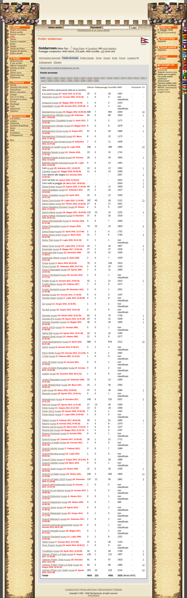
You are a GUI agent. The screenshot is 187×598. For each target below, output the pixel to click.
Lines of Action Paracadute (55, 368)
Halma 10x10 (48, 327)
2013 (129, 78)
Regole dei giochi (18, 51)
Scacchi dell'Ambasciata (54, 484)
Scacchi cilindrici (50, 463)
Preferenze (15, 77)
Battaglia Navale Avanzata (55, 163)
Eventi (13, 70)
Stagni (13, 46)
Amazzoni (47, 103)
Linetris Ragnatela (51, 379)
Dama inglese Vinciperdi (54, 215)
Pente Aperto (48, 414)
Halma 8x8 (47, 333)
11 (143, 474)
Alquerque (47, 97)
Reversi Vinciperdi (51, 433)
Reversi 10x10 (49, 427)
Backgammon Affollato (53, 115)
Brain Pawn (78, 48)
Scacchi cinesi (49, 468)
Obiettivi (14, 111)
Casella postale (17, 68)
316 (12, 37)
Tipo (44, 87)
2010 (43, 80)
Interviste (14, 123)
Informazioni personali (49, 58)
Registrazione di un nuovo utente (93, 30)
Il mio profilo (16, 63)
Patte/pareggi (101, 87)
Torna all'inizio (93, 595)
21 (143, 200)
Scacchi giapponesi (51, 502)
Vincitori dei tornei (19, 87)
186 (102, 51)
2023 (62, 78)
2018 (96, 78)
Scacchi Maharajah (51, 513)
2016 (109, 78)
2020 (82, 78)
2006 (69, 80)
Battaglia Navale (50, 152)
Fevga (45, 263)
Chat (12, 106)
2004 (83, 80)
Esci (12, 140)
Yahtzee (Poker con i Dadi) (55, 570)
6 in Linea (46, 93)
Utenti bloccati (17, 75)
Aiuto (12, 128)
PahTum (46, 404)
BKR (119, 87)
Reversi (45, 423)
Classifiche (15, 90)
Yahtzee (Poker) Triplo (53, 559)
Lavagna (131, 58)
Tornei (13, 39)
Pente (45, 408)
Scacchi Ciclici (49, 459)
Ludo (44, 390)
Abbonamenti (16, 61)
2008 (56, 80)
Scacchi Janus (49, 507)
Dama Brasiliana (50, 190)
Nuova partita (16, 32)
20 (143, 342)
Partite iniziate (87, 58)
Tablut (45, 542)
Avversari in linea (18, 99)
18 (143, 112)
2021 (76, 78)
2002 (96, 80)
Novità (13, 85)
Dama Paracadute (51, 226)
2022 (69, 78)
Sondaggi (14, 104)
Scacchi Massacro (51, 519)
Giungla (45, 294)
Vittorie (90, 87)
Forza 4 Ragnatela (51, 269)
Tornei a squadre (18, 41)
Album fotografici (18, 65)
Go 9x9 (45, 309)
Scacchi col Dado (50, 474)
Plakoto (45, 420)
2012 (136, 78)
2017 (102, 78)
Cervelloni (15, 118)
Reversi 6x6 (48, 430)
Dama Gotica (48, 203)
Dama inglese (48, 212)
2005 (76, 80)
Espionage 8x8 (49, 252)
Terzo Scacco (48, 545)
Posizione (136, 87)
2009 (49, 80)
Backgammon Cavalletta (54, 120)
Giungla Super (49, 298)
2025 (49, 78)
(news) (143, 44)
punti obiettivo (109, 48)
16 (143, 147)
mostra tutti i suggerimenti (163, 91)
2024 (56, 78)
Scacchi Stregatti (50, 531)
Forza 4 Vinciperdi (51, 275)
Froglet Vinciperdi (50, 289)
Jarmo (45, 347)
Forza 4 (46, 266)
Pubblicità (118, 590)
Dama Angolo (48, 186)
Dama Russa (48, 231)
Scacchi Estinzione (51, 496)
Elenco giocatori (18, 92)
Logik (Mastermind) (51, 385)
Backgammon (49, 112)
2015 (116, 78)
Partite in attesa (17, 34)
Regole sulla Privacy (88, 590)
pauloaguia (171, 87)
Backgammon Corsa (52, 131)
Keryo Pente (48, 353)
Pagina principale (18, 30)
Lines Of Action (49, 362)
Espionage (47, 249)
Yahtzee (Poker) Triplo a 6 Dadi (57, 565)
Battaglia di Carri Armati (54, 141)
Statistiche (15, 109)
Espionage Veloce (51, 258)
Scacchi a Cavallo (50, 442)
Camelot (46, 171)
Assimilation (48, 106)
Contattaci (15, 133)
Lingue (13, 121)
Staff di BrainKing (105, 590)
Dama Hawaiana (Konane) (55, 207)
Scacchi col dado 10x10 (53, 479)
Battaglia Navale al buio (54, 157)
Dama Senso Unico (51, 235)
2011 (143, 78)
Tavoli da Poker (17, 48)
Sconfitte (112, 87)
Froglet (45, 281)
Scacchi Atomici (49, 448)
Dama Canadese (50, 195)
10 (143, 565)
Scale (13, 44)
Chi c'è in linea (17, 97)
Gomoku (46, 315)
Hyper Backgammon (52, 342)
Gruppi (13, 94)
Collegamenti (16, 135)
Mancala (46, 393)
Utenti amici (16, 73)
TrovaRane (47, 551)
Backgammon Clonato (53, 126)
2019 (89, 78)
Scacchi (46, 439)
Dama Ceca (48, 200)
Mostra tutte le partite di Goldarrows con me (59, 68)
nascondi (162, 70)
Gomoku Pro (48, 319)
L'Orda (45, 356)
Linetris (45, 373)
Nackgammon (49, 399)
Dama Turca (48, 246)
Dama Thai (47, 240)
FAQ (12, 130)
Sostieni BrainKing (19, 126)
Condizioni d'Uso (72, 590)
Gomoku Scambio (50, 322)
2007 (63, 80)
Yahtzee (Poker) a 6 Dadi (54, 554)
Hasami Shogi (49, 336)
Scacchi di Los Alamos (53, 490)
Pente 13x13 (48, 411)
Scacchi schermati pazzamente (57, 525)
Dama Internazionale (52, 221)
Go (43, 304)
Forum (13, 101)
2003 (89, 80)
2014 (123, 78)
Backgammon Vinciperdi (54, 136)
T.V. (143, 87)
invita (55, 94)
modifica (171, 32)
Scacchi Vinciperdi (51, 536)
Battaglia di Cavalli (51, 147)
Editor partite (16, 53)
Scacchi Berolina (50, 453)
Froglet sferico (49, 284)
